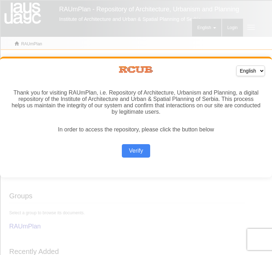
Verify (136, 151)
